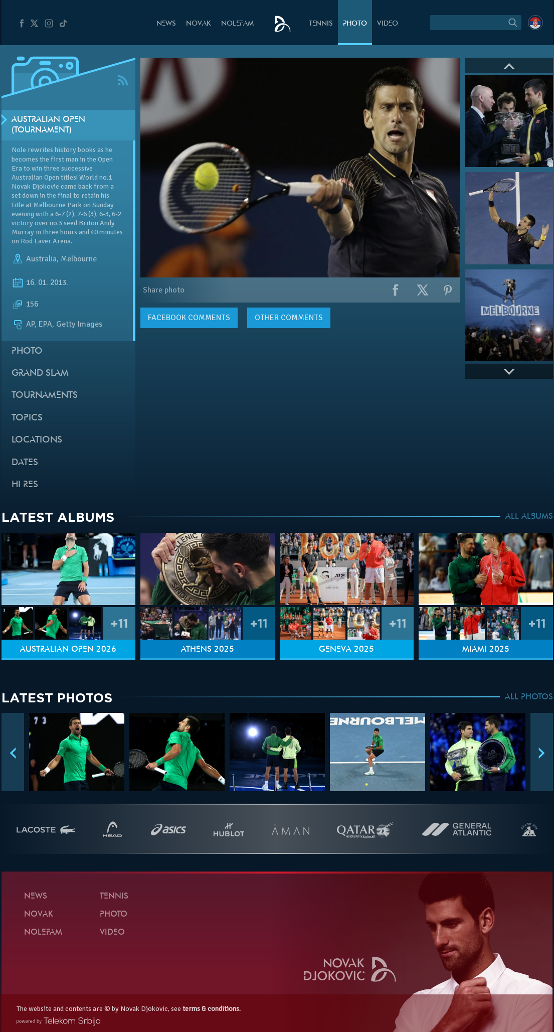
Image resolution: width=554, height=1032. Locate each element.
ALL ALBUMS (529, 517)
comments (189, 318)
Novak (198, 24)
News (166, 24)
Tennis (321, 24)
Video (387, 24)
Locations (37, 440)
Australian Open (35, 177)
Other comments (289, 318)
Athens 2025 (207, 650)
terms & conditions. (211, 1008)
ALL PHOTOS (529, 697)
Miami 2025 (485, 650)
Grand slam (40, 373)
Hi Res (25, 485)
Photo (355, 24)
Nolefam (237, 24)
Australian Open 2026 (68, 650)
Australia (41, 259)
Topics (27, 418)
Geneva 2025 (346, 650)
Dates (25, 463)
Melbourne (79, 259)
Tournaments (45, 395)
